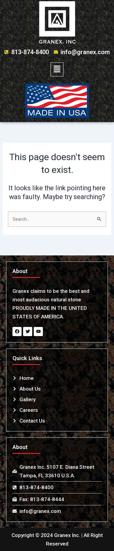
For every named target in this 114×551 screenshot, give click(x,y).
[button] (56, 69)
